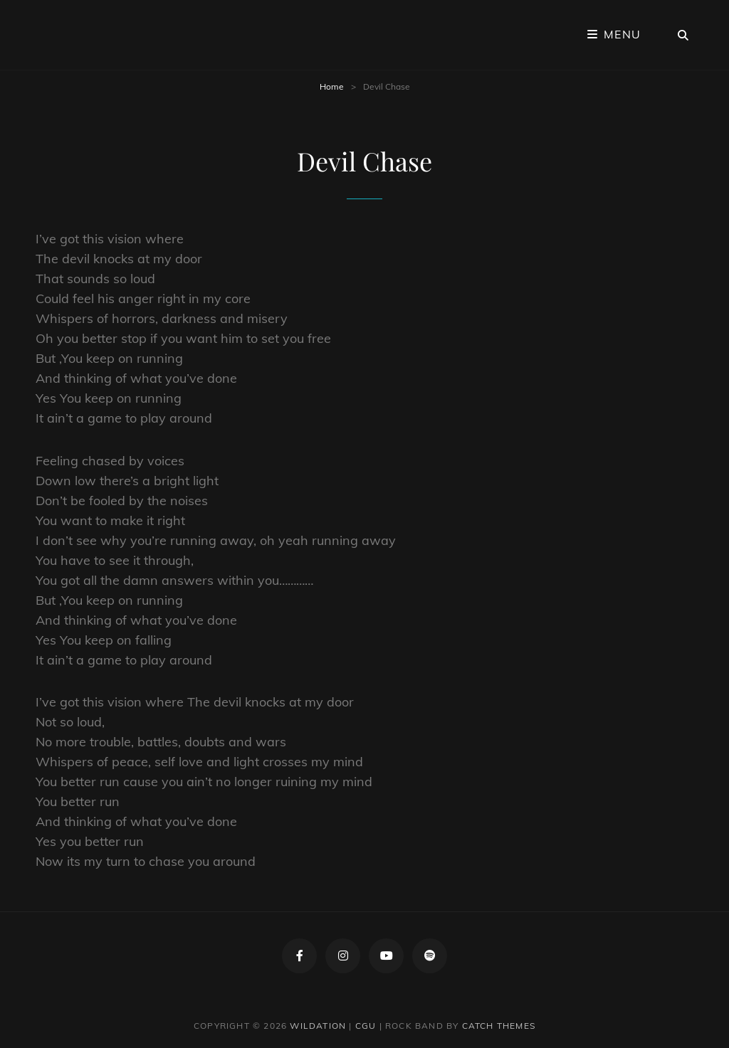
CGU (366, 1025)
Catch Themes (498, 1025)
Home (332, 86)
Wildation (318, 1025)
